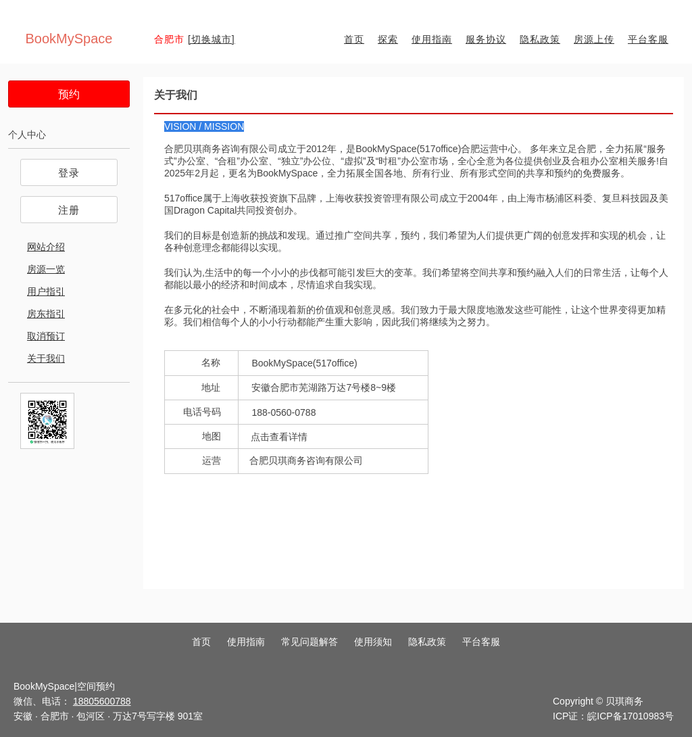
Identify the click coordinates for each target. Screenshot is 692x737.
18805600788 (102, 701)
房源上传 (594, 39)
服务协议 (486, 39)
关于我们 (46, 358)
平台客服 (648, 39)
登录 (69, 173)
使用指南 (432, 39)
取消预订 (46, 336)
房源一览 (46, 269)
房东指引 (46, 313)
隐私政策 (540, 39)
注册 (69, 210)
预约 (69, 94)
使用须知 (373, 641)
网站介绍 (46, 246)
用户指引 (46, 291)
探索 (388, 39)
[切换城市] (211, 39)
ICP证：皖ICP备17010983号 (613, 716)
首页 (354, 39)
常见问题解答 (309, 641)
